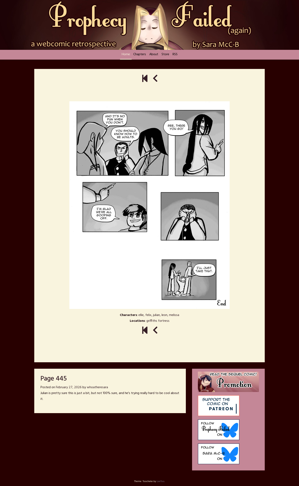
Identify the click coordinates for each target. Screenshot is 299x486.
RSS (175, 54)
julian (156, 315)
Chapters (139, 54)
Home (126, 54)
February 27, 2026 (69, 387)
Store (165, 54)
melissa (174, 315)
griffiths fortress (157, 321)
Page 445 (53, 378)
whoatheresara (97, 387)
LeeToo (160, 481)
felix (148, 315)
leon (164, 315)
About (153, 54)
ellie (141, 315)
